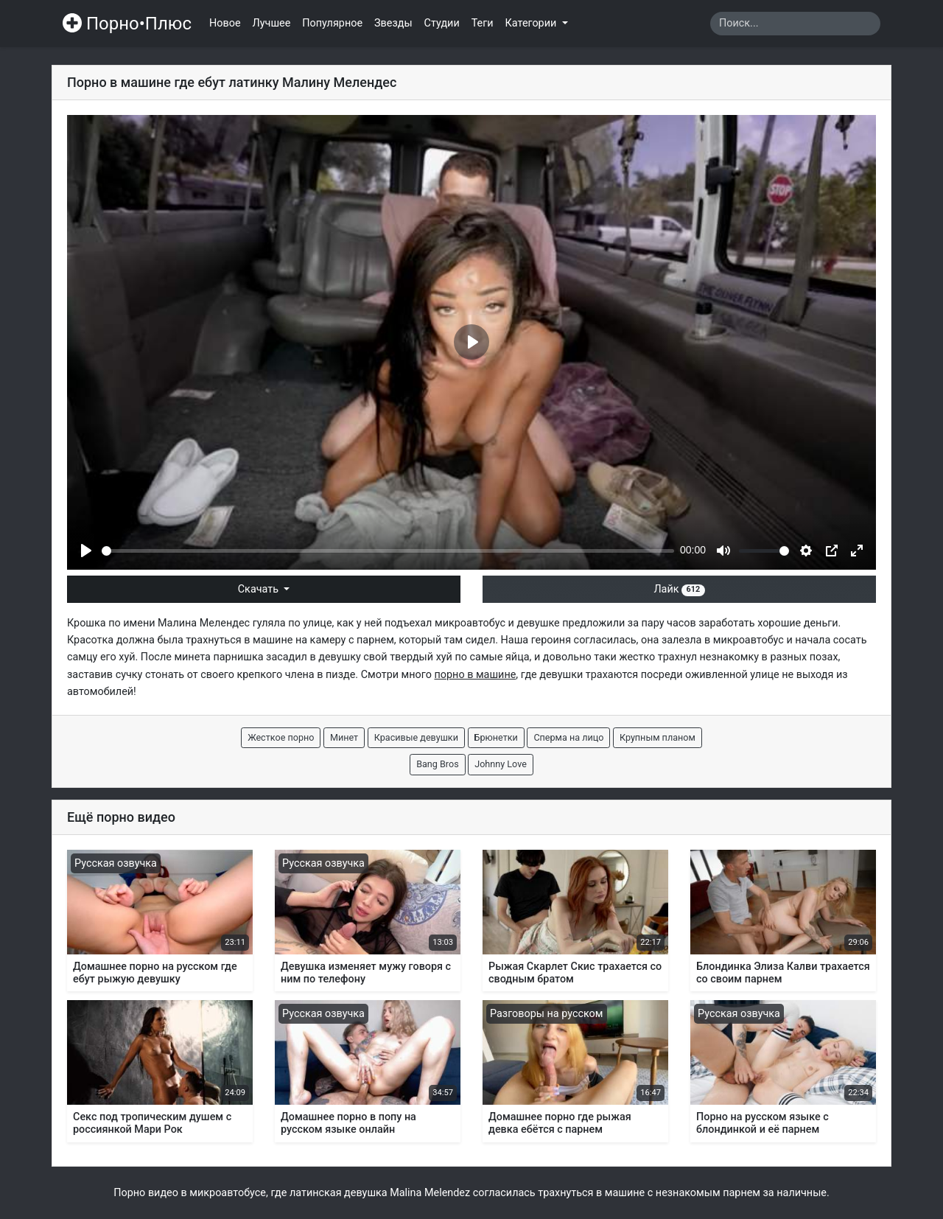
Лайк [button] (678, 589)
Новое (225, 23)
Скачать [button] (259, 589)
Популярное (332, 23)
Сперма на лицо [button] (568, 737)
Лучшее (272, 23)
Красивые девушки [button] (416, 737)
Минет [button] (344, 737)
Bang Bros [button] (437, 763)
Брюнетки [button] (496, 737)
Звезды (393, 23)
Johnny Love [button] (500, 763)
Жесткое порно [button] (281, 737)
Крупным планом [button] (657, 737)
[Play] (86, 550)
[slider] (388, 551)
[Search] (795, 23)
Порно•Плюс (127, 23)
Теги (483, 23)
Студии (442, 23)
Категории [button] (532, 23)
